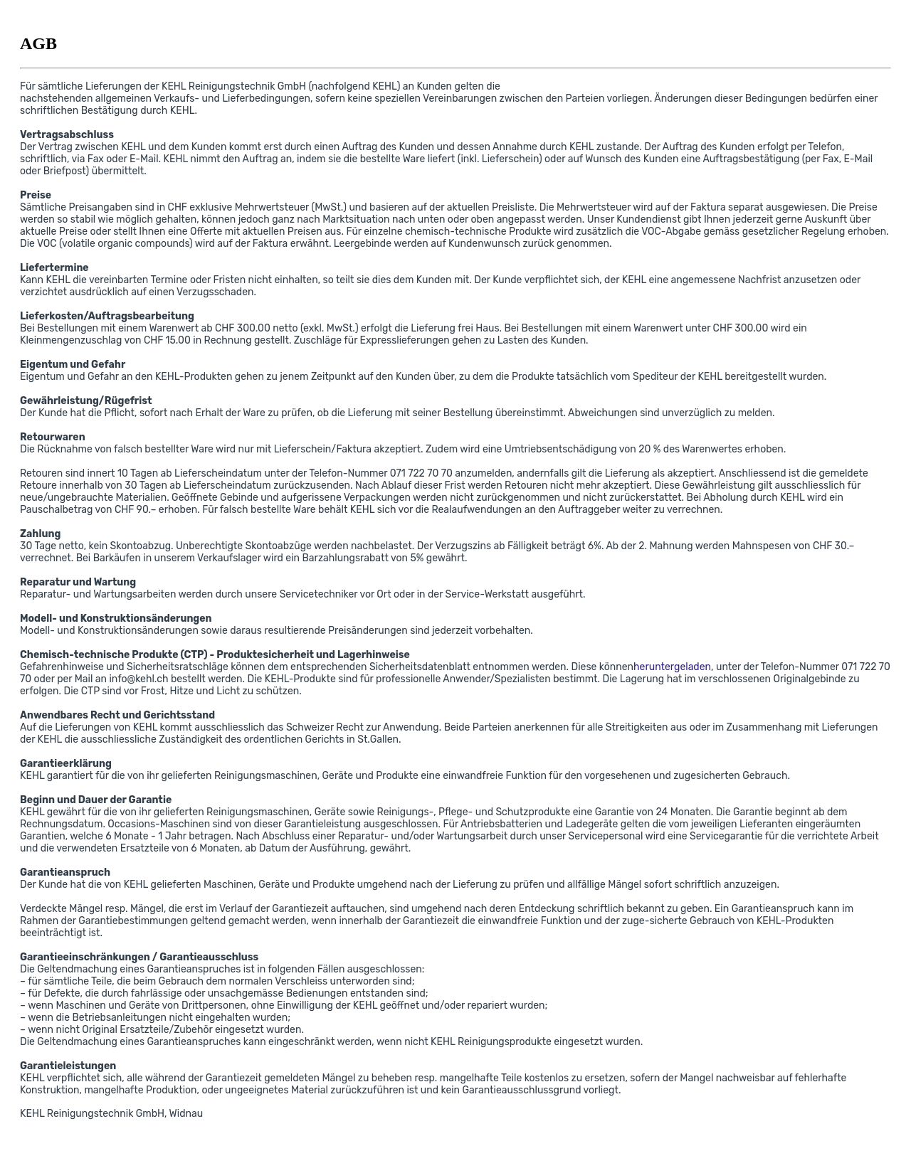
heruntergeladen (672, 667)
